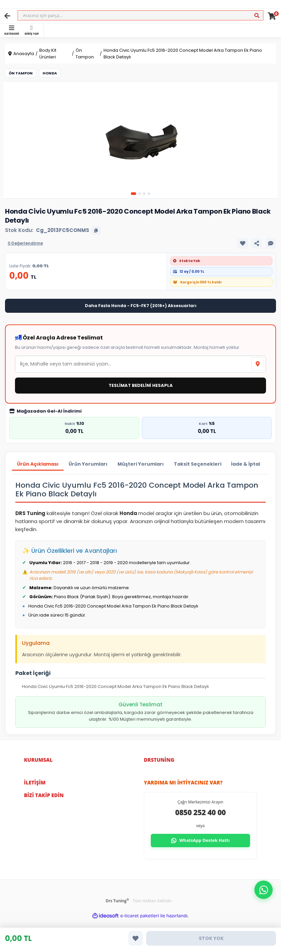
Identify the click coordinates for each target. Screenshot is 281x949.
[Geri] (7, 16)
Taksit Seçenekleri (197, 464)
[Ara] (256, 15)
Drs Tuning (117, 901)
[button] (263, 890)
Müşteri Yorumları (141, 464)
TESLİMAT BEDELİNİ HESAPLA (141, 385)
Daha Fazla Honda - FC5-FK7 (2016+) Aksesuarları (140, 305)
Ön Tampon (21, 73)
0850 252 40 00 (200, 812)
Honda (50, 73)
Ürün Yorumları (88, 464)
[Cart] (272, 16)
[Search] (140, 15)
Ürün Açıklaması (38, 464)
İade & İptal (245, 464)
